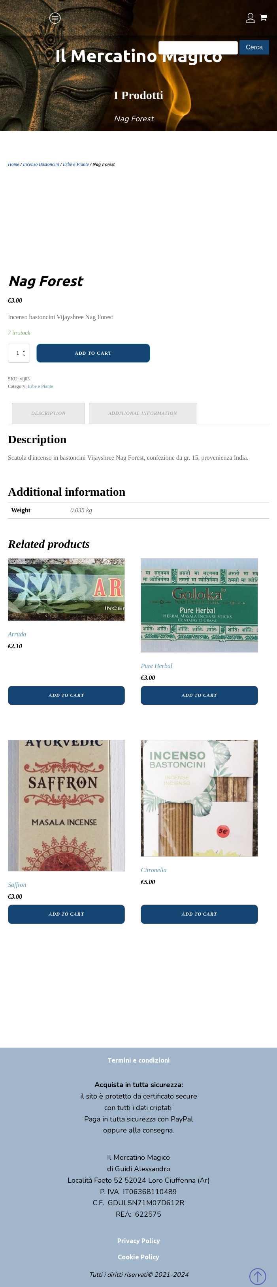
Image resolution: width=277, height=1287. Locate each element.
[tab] (48, 413)
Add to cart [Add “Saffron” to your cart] (66, 914)
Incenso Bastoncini (41, 164)
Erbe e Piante (76, 164)
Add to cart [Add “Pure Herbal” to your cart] (199, 695)
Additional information (142, 413)
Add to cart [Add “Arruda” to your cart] (66, 695)
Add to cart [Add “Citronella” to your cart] (199, 914)
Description (48, 413)
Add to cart (93, 353)
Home (13, 164)
